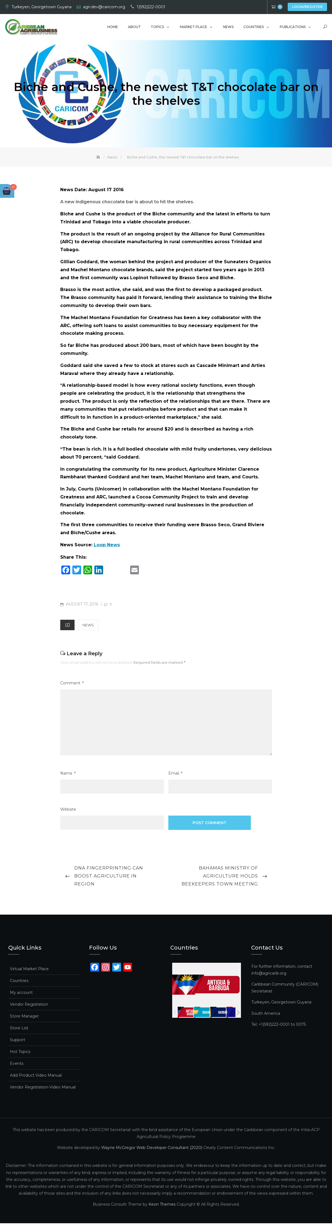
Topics (157, 28)
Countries (253, 28)
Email (175, 776)
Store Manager (24, 1018)
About (134, 28)
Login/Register (307, 7)
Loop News (107, 547)
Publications (293, 28)
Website (68, 812)
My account (21, 995)
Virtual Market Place (29, 971)
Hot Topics (20, 1054)
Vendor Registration (29, 1007)
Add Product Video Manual (36, 1078)
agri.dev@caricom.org (104, 6)
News (228, 28)
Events (16, 1066)
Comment (72, 685)
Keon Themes (162, 1207)
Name (68, 776)
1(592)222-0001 (151, 6)
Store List (19, 1030)
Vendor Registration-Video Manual (43, 1089)
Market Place (193, 28)
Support (17, 1042)
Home (112, 28)
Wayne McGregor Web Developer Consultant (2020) (151, 1150)
